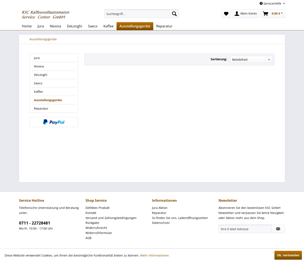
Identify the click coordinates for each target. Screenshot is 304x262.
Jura (37, 58)
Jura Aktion (159, 208)
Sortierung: (219, 59)
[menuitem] (141, 13)
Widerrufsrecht (96, 228)
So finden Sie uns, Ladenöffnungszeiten (180, 218)
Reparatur (41, 108)
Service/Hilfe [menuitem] (271, 3)
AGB (88, 238)
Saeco (38, 83)
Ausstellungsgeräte (48, 100)
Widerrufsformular (99, 233)
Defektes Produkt (98, 208)
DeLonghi (40, 75)
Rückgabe (92, 223)
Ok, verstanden (288, 255)
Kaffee (38, 92)
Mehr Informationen (154, 255)
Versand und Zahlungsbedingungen (111, 218)
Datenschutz (161, 223)
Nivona (39, 66)
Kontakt (91, 213)
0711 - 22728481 (34, 223)
